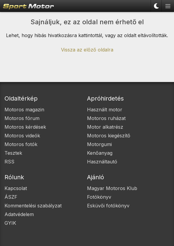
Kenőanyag (99, 153)
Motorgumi (99, 144)
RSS (9, 162)
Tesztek (13, 153)
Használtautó (102, 162)
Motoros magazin (24, 110)
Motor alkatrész (105, 127)
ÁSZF (10, 197)
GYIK (10, 223)
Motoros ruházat (106, 118)
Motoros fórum (21, 118)
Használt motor (104, 110)
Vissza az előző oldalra (87, 50)
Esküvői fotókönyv (108, 206)
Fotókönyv (99, 197)
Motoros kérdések (25, 127)
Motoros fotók (20, 144)
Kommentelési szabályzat (33, 206)
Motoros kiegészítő (108, 136)
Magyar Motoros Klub (112, 188)
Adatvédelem (19, 214)
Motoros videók (22, 136)
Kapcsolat (15, 188)
